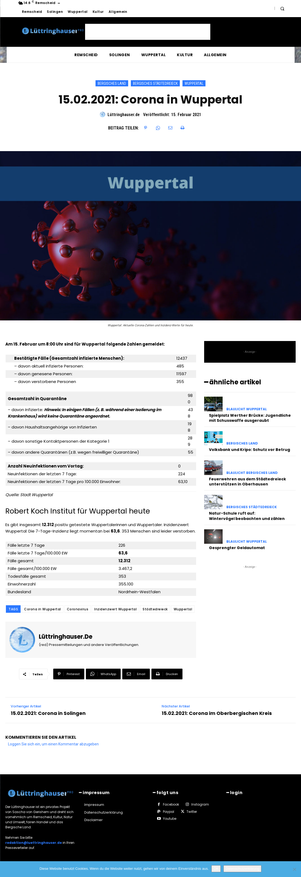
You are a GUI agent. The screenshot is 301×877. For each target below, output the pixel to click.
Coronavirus (78, 609)
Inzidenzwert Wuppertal (115, 609)
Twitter (191, 811)
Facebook (171, 804)
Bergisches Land (112, 83)
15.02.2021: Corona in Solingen (48, 713)
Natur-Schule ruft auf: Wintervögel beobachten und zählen (247, 516)
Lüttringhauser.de (124, 114)
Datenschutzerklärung (242, 869)
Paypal (168, 811)
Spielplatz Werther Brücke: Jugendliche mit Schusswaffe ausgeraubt (250, 418)
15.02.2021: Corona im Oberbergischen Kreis (217, 713)
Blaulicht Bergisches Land (252, 472)
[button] (282, 8)
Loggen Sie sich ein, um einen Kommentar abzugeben (53, 744)
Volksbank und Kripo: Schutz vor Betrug (249, 449)
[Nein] (294, 869)
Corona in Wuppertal (42, 609)
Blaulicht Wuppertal (246, 409)
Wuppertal (193, 83)
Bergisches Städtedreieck (155, 83)
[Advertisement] (147, 32)
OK (216, 869)
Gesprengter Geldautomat (237, 547)
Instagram (200, 804)
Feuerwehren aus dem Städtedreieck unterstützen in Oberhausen (247, 481)
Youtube (169, 818)
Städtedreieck (155, 609)
